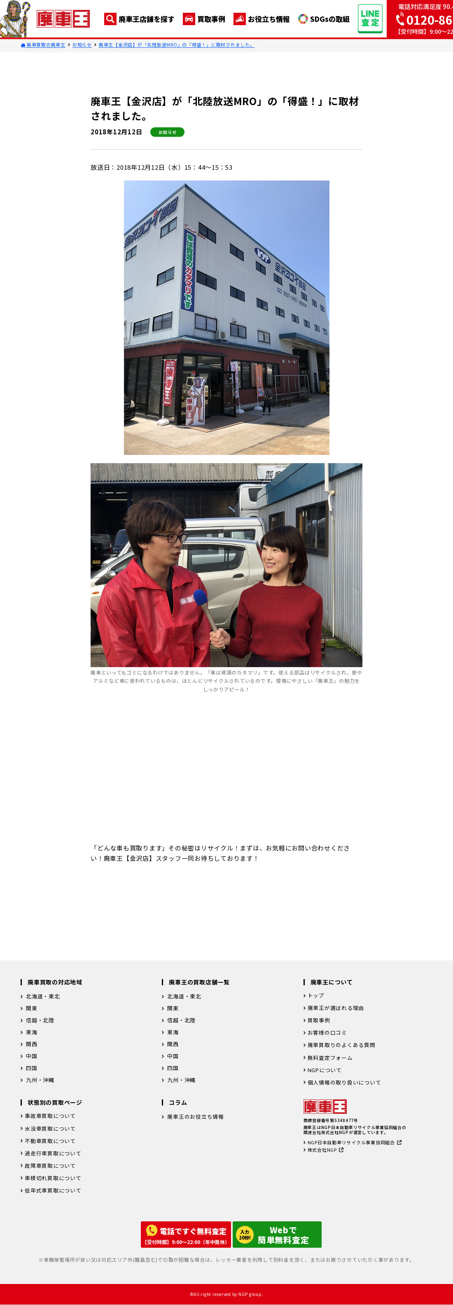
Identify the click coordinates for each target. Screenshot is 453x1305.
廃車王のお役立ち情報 (195, 1117)
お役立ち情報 (262, 19)
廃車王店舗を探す (139, 19)
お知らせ (82, 44)
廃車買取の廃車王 (43, 44)
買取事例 (204, 19)
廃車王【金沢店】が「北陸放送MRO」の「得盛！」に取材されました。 (177, 44)
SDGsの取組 (324, 19)
